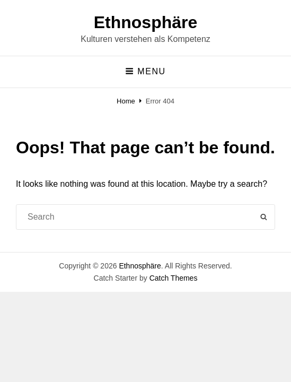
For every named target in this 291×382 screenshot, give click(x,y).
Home (126, 101)
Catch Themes (173, 278)
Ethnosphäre (146, 22)
